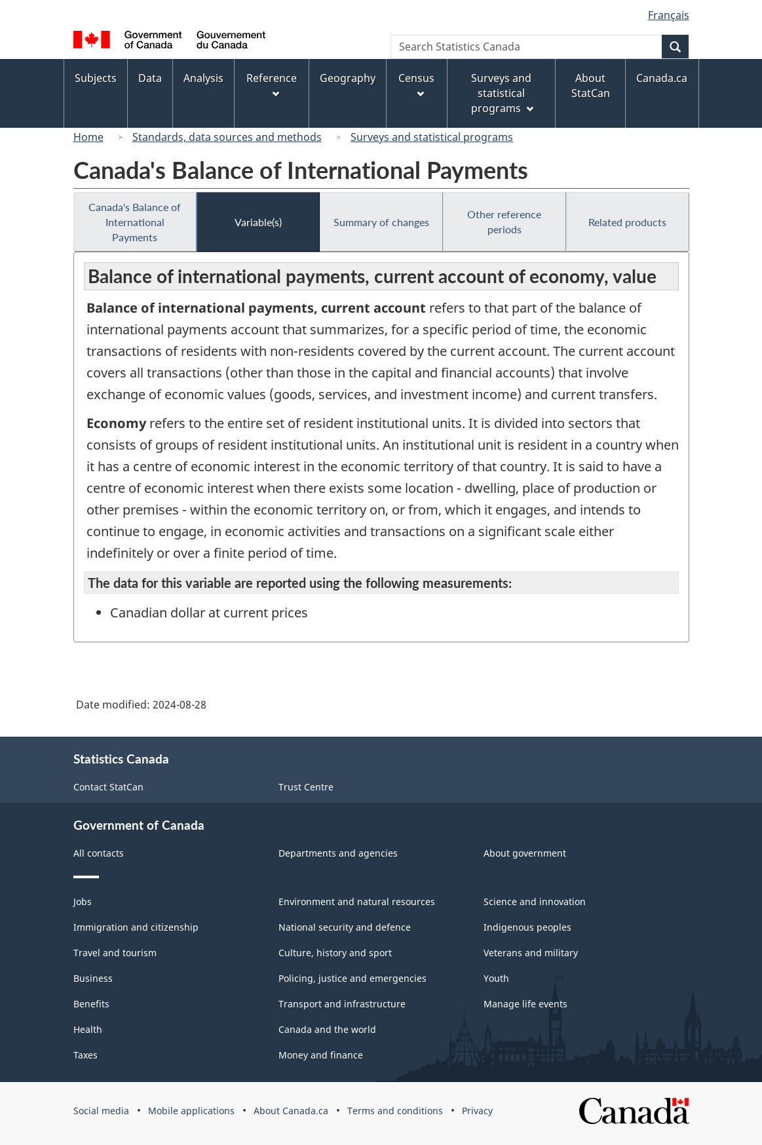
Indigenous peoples (527, 927)
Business (93, 978)
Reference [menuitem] (271, 84)
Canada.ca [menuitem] (661, 78)
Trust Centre (305, 787)
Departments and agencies (338, 853)
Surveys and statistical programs (432, 137)
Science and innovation (535, 901)
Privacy (477, 1110)
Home (88, 137)
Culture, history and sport (335, 952)
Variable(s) (258, 222)
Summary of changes (381, 222)
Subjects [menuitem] (96, 78)
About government (525, 853)
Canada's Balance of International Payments (134, 222)
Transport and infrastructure (342, 1004)
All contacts (98, 853)
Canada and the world (327, 1029)
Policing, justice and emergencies (352, 978)
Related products (627, 222)
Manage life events (525, 1004)
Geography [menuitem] (347, 78)
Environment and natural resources (356, 901)
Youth (496, 978)
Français (668, 15)
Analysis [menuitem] (203, 78)
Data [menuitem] (150, 78)
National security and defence (344, 927)
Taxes (85, 1055)
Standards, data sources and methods (227, 137)
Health (87, 1029)
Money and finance (320, 1055)
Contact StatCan (108, 787)
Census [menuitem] (416, 84)
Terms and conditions (395, 1110)
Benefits (91, 1004)
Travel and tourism (115, 952)
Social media (101, 1110)
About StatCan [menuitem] (590, 85)
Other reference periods (504, 221)
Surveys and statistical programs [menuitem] (502, 93)
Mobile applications (191, 1110)
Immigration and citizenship (136, 927)
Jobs (82, 901)
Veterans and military (531, 952)
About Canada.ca (291, 1110)
